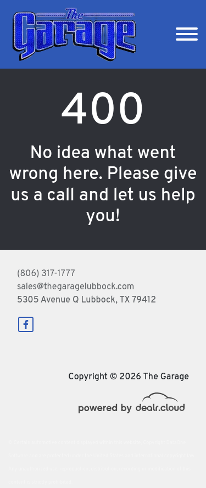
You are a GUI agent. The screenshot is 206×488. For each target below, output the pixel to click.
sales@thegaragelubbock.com (75, 287)
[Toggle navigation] (187, 34)
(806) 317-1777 (46, 273)
